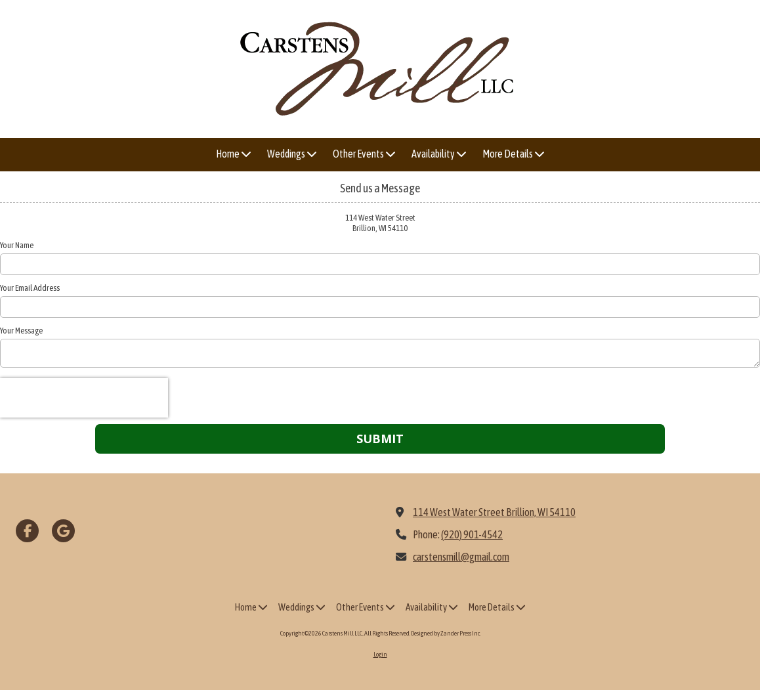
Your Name (16, 245)
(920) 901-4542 (472, 534)
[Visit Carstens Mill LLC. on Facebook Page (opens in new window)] (27, 530)
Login (380, 654)
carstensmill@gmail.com (461, 557)
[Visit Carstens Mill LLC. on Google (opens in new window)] (63, 530)
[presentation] (84, 398)
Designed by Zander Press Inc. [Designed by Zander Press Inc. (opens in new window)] (445, 633)
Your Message (21, 330)
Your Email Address (30, 288)
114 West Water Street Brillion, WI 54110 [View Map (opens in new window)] (494, 512)
